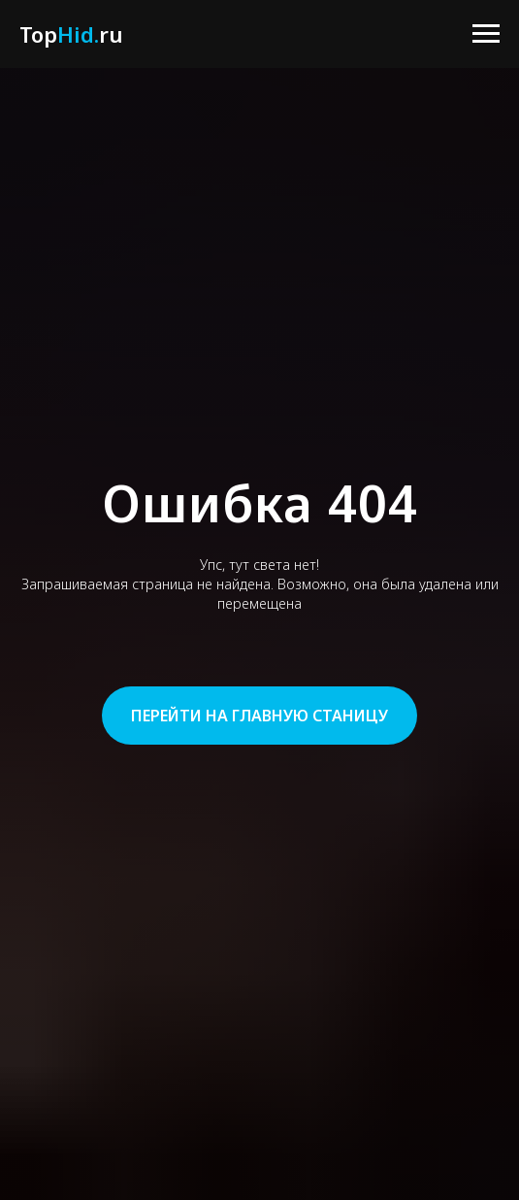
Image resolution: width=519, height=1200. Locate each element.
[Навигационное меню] (486, 34)
